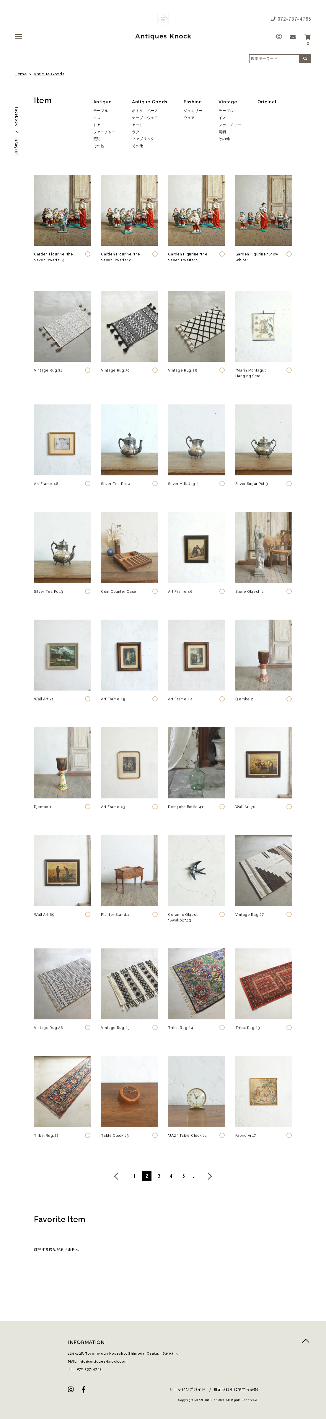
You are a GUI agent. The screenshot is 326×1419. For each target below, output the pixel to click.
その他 (99, 146)
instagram (16, 146)
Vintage (228, 102)
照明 (97, 139)
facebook (16, 116)
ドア (97, 125)
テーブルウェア (145, 118)
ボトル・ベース (145, 111)
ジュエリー (193, 111)
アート (137, 125)
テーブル (100, 111)
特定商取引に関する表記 (235, 1389)
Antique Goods (49, 74)
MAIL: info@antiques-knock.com (98, 1361)
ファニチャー (104, 132)
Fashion (193, 102)
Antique (102, 102)
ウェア (189, 118)
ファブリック (143, 139)
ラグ (135, 132)
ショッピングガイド (187, 1389)
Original (267, 102)
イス (97, 118)
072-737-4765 (291, 18)
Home (21, 74)
